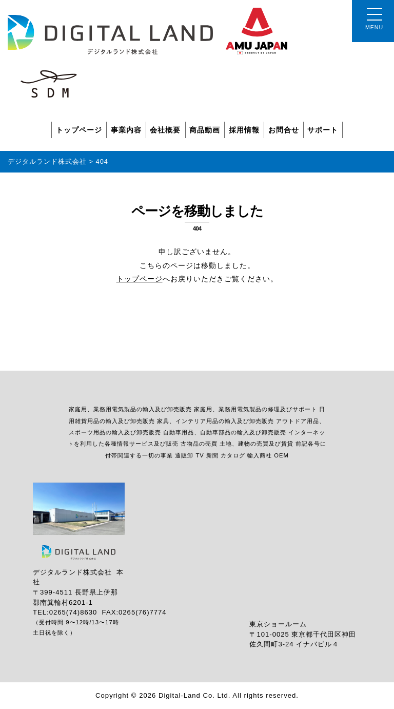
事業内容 (126, 130)
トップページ (79, 130)
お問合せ (283, 130)
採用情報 (244, 130)
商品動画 (204, 130)
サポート (322, 130)
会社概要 (165, 130)
